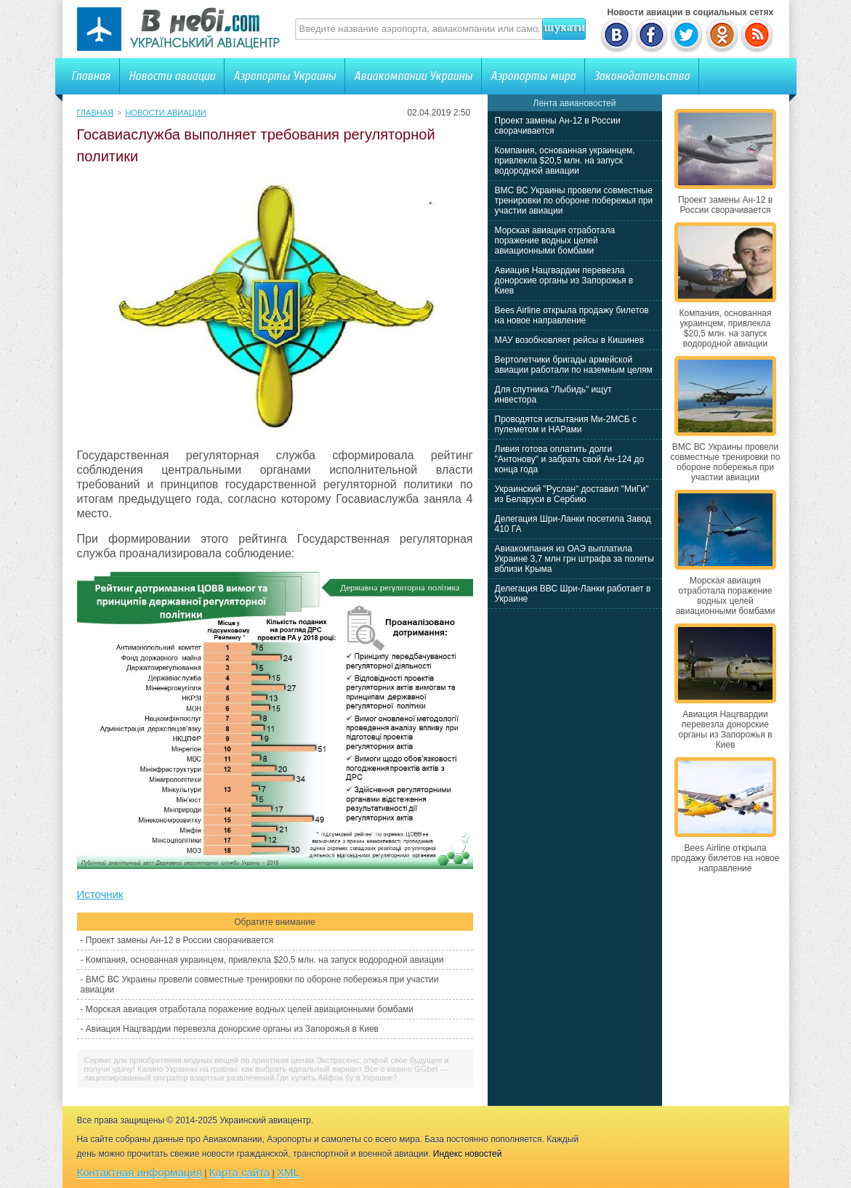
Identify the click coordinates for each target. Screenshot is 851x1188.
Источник (100, 894)
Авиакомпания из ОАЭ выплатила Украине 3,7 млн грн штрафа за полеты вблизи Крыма (574, 559)
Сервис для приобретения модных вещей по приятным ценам (199, 1060)
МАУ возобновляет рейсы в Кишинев (570, 340)
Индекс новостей (467, 1154)
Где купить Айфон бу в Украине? (336, 1077)
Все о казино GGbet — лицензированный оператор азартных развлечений (266, 1073)
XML (288, 1172)
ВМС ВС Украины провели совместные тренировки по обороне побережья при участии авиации (574, 200)
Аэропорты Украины (284, 76)
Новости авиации (172, 76)
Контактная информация (139, 1172)
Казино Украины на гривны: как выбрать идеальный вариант (249, 1068)
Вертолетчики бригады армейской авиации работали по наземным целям (574, 365)
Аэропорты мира (533, 76)
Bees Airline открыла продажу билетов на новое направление (572, 315)
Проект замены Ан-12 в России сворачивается (179, 940)
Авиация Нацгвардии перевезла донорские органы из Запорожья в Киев (232, 1029)
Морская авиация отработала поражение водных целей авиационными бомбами (250, 1009)
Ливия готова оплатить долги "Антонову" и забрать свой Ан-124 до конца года (570, 459)
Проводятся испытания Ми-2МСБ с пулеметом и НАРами (566, 424)
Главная (90, 76)
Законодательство (642, 76)
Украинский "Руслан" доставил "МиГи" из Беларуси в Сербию (572, 494)
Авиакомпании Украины (413, 76)
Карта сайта (239, 1172)
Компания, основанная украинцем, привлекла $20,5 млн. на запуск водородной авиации (265, 960)
